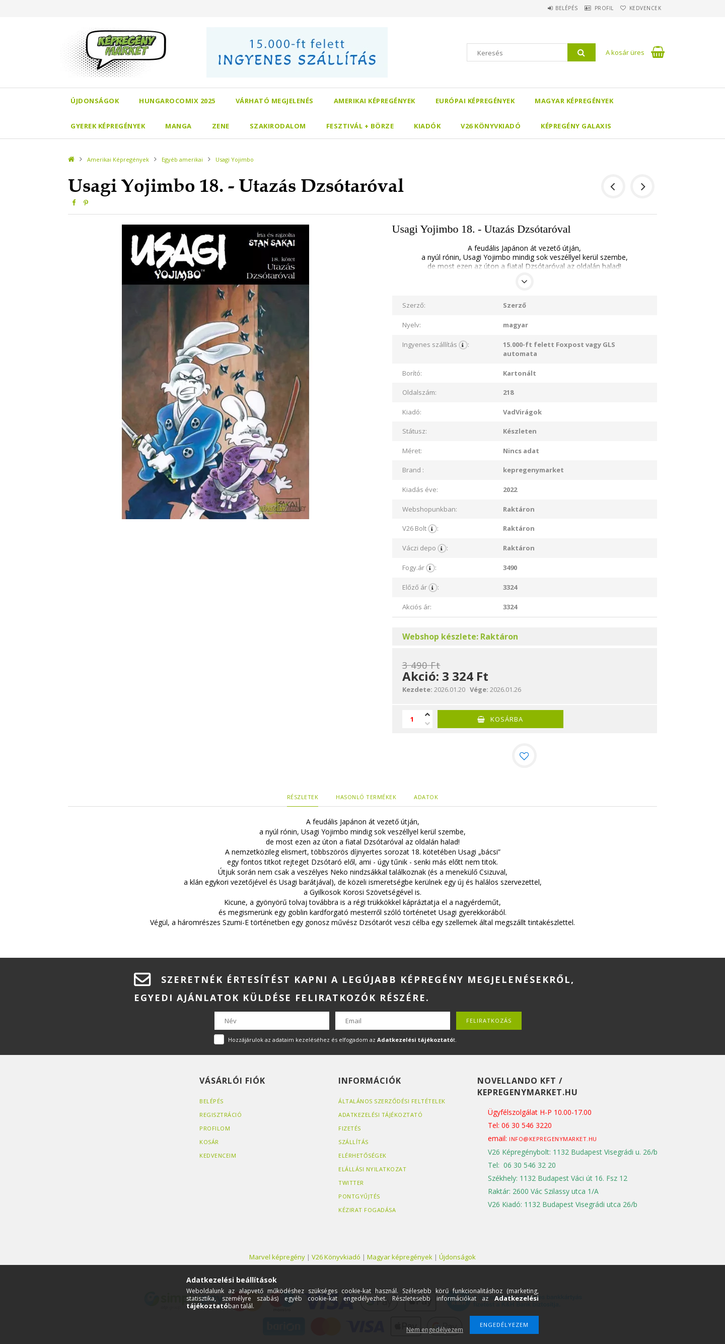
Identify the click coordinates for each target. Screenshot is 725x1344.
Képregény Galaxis (576, 125)
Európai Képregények (475, 100)
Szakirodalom (278, 125)
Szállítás (353, 1141)
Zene (221, 125)
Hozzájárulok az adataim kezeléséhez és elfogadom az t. (342, 1039)
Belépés (546, 8)
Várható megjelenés (275, 100)
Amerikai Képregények (374, 100)
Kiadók (427, 125)
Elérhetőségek (362, 1155)
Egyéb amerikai (182, 159)
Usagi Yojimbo (234, 159)
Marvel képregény (277, 1256)
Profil (591, 8)
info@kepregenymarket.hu (553, 1138)
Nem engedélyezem (434, 1329)
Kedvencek (641, 8)
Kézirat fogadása (367, 1209)
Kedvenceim (217, 1155)
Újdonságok (94, 100)
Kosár (209, 1141)
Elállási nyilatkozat (372, 1168)
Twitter (351, 1182)
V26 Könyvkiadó (491, 125)
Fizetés (349, 1127)
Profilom (214, 1127)
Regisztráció (220, 1114)
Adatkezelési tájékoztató (380, 1114)
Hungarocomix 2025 (177, 100)
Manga (178, 125)
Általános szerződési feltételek (392, 1100)
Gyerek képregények (107, 125)
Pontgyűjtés (359, 1195)
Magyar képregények (574, 100)
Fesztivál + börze (360, 125)
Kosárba (506, 719)
